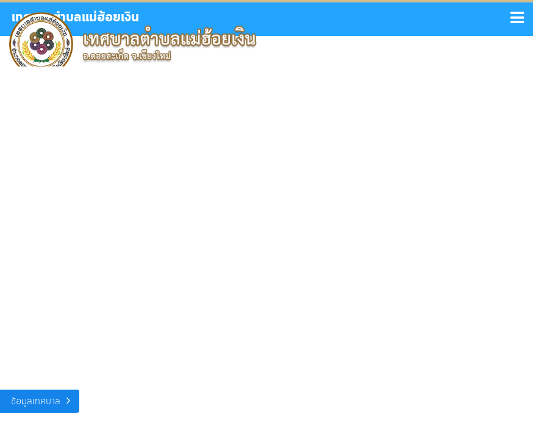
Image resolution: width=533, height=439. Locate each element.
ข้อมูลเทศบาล (35, 401)
